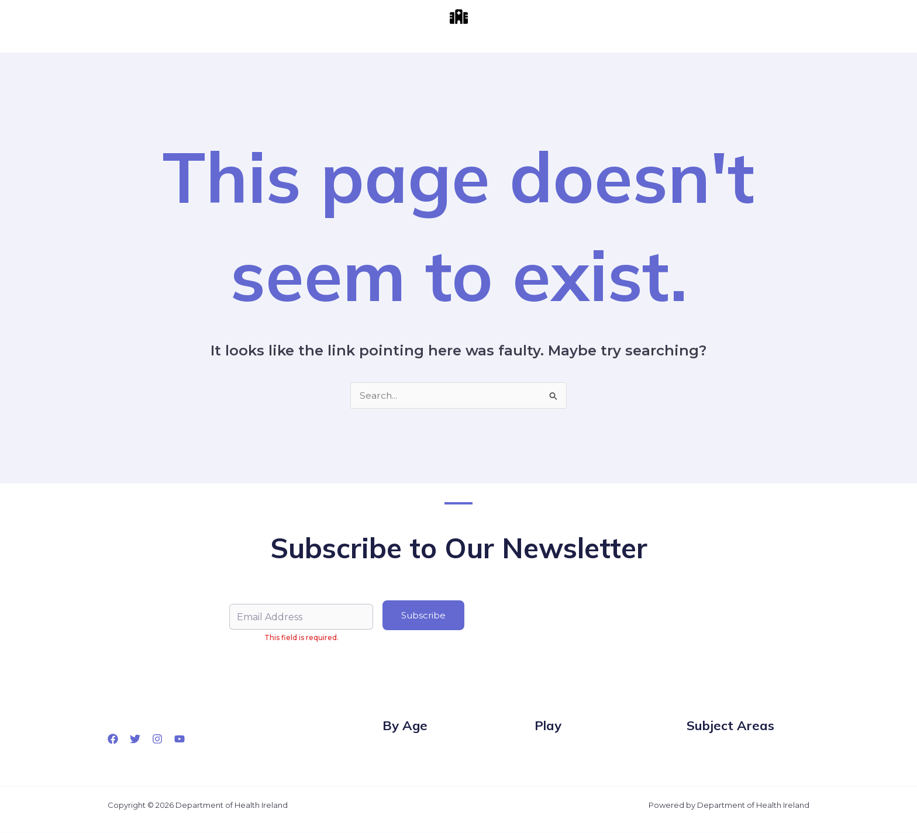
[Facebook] (113, 739)
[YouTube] (179, 739)
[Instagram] (157, 739)
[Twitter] (135, 739)
